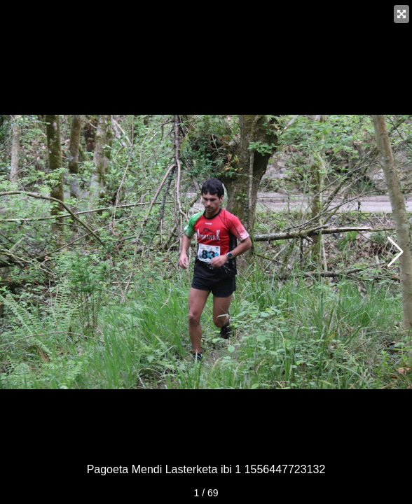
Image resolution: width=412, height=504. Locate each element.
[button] (395, 252)
